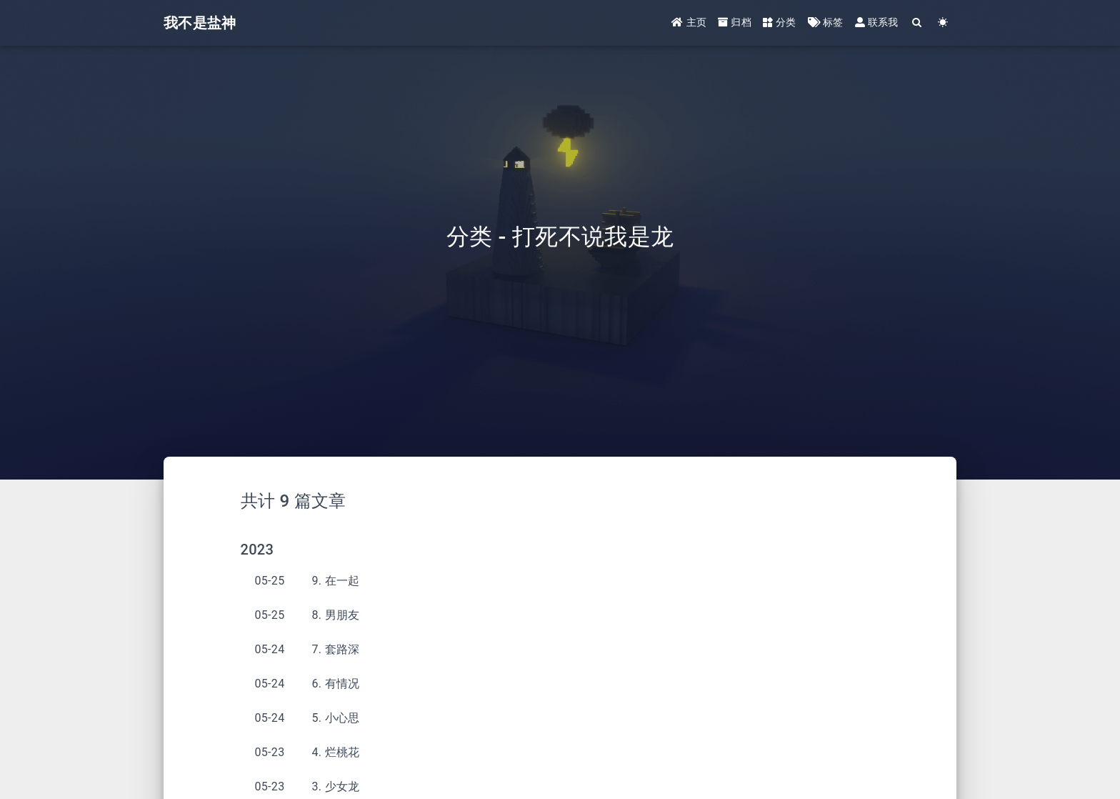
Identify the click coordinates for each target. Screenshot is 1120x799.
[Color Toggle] (943, 23)
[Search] (917, 23)
